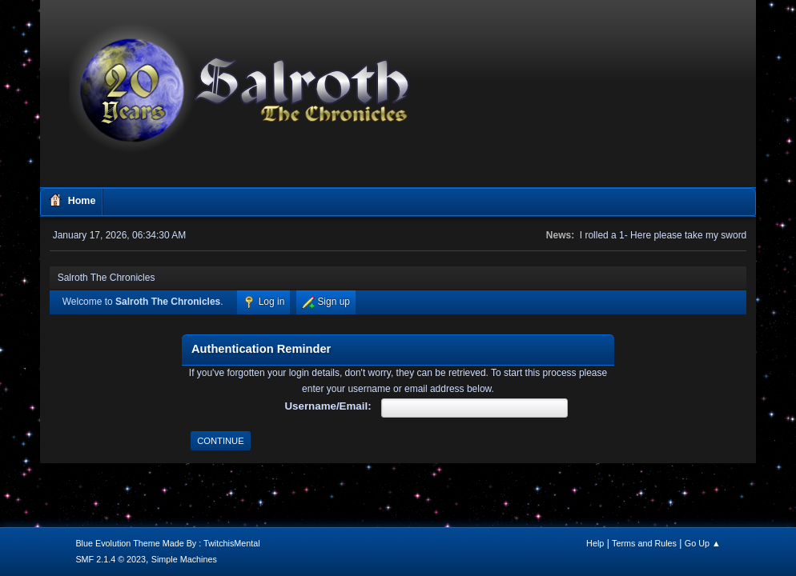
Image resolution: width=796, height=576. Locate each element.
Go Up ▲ (703, 543)
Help (595, 543)
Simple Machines (184, 559)
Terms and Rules (644, 543)
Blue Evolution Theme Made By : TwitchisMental (167, 543)
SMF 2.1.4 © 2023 (110, 559)
